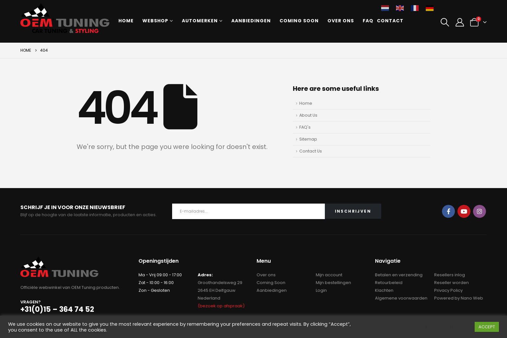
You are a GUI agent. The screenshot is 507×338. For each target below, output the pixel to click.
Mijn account (329, 275)
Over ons (340, 20)
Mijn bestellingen (333, 283)
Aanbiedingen (251, 20)
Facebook (448, 211)
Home (126, 20)
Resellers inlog (449, 275)
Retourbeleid (388, 283)
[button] (445, 22)
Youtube (463, 211)
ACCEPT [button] (487, 327)
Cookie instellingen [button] (448, 327)
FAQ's (305, 127)
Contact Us (310, 151)
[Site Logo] (64, 18)
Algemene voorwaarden (401, 298)
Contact (390, 20)
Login (321, 290)
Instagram (479, 211)
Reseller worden (451, 283)
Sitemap (308, 139)
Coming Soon (299, 20)
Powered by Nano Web (458, 298)
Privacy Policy (448, 290)
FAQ (368, 20)
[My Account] (460, 22)
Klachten (384, 290)
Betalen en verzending (399, 275)
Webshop (155, 20)
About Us (308, 115)
